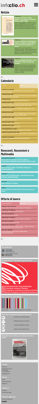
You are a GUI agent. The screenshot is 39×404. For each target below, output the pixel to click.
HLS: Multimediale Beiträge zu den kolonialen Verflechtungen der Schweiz (26, 61)
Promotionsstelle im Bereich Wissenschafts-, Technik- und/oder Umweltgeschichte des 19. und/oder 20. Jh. (18, 227)
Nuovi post (23, 203)
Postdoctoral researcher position (10, 215)
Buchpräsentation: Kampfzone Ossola (11, 126)
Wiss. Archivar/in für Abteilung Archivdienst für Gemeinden (16, 208)
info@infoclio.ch (6, 373)
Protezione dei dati (6, 381)
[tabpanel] (19, 116)
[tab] (10, 86)
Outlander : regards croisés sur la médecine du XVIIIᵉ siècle (16, 130)
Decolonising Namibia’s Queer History (11, 123)
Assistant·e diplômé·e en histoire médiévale (12, 211)
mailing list (11, 310)
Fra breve (4, 85)
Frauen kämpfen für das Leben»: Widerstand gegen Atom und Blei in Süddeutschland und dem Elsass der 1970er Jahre (19, 114)
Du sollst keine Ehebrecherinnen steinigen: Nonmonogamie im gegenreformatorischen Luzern (17, 119)
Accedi (3, 379)
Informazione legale (6, 392)
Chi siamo (4, 390)
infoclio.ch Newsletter (7, 399)
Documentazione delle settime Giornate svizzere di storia (18, 190)
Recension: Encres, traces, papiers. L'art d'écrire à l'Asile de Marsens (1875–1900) (25, 19)
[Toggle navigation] (36, 4)
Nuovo (21, 85)
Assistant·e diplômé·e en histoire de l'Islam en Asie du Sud (16, 219)
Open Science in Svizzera (10, 183)
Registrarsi (4, 383)
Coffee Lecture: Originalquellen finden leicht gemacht (15, 100)
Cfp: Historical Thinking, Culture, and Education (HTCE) (15, 138)
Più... (2, 77)
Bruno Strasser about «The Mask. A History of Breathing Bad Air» (16, 168)
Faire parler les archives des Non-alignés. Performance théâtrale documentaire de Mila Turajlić (19, 160)
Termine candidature (7, 203)
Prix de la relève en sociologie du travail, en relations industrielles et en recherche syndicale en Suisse (25, 43)
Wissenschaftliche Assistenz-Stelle (10, 222)
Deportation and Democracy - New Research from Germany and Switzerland (18, 176)
